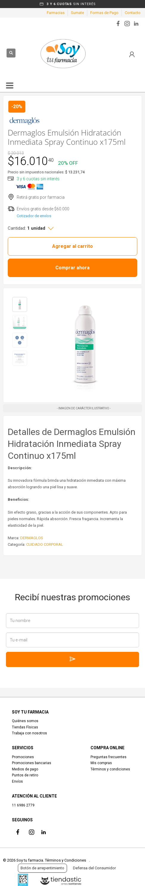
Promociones (23, 757)
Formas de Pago (104, 12)
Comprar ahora (72, 268)
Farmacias (56, 12)
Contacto (133, 12)
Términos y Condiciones (65, 860)
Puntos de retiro (25, 775)
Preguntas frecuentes (109, 757)
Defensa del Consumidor (94, 868)
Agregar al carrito (72, 246)
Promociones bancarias (31, 763)
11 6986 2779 (23, 805)
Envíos (17, 781)
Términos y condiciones (110, 769)
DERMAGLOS (31, 538)
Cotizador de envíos (34, 216)
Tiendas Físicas (25, 727)
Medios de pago (25, 769)
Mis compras (101, 763)
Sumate (77, 12)
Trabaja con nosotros (29, 733)
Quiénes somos (25, 721)
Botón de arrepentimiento (42, 868)
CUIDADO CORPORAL (44, 544)
